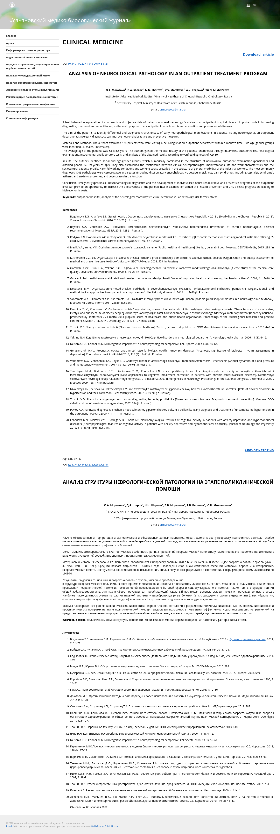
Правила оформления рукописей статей (31, 82)
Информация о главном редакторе (28, 50)
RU (248, 5)
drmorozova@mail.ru (173, 109)
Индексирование (17, 111)
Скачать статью (259, 449)
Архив (10, 43)
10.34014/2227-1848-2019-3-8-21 (88, 63)
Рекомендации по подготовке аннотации (32, 97)
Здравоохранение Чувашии (248, 639)
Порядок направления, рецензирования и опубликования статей (32, 66)
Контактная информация (22, 118)
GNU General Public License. (105, 826)
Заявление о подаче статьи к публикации (32, 89)
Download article (258, 54)
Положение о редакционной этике (28, 75)
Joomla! (10, 826)
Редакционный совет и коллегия (26, 57)
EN (254, 5)
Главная (11, 36)
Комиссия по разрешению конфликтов (30, 104)
